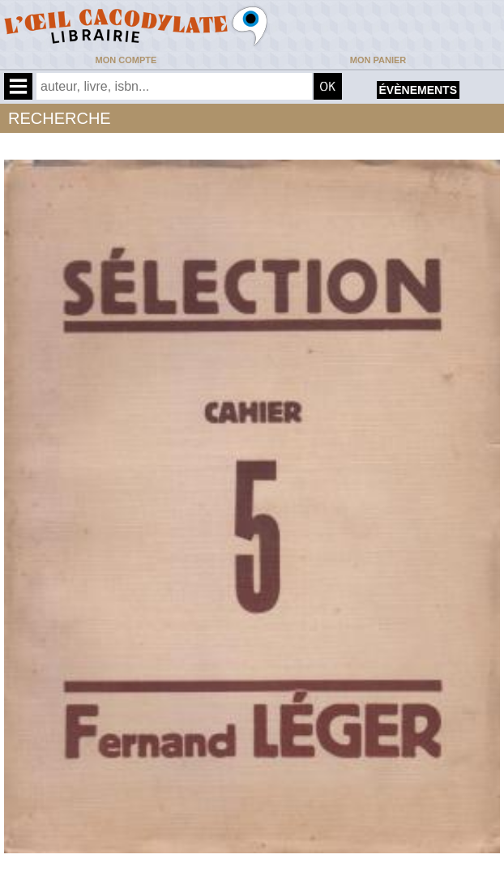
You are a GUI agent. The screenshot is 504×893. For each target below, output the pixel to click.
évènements (418, 89)
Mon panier (378, 60)
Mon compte (126, 60)
